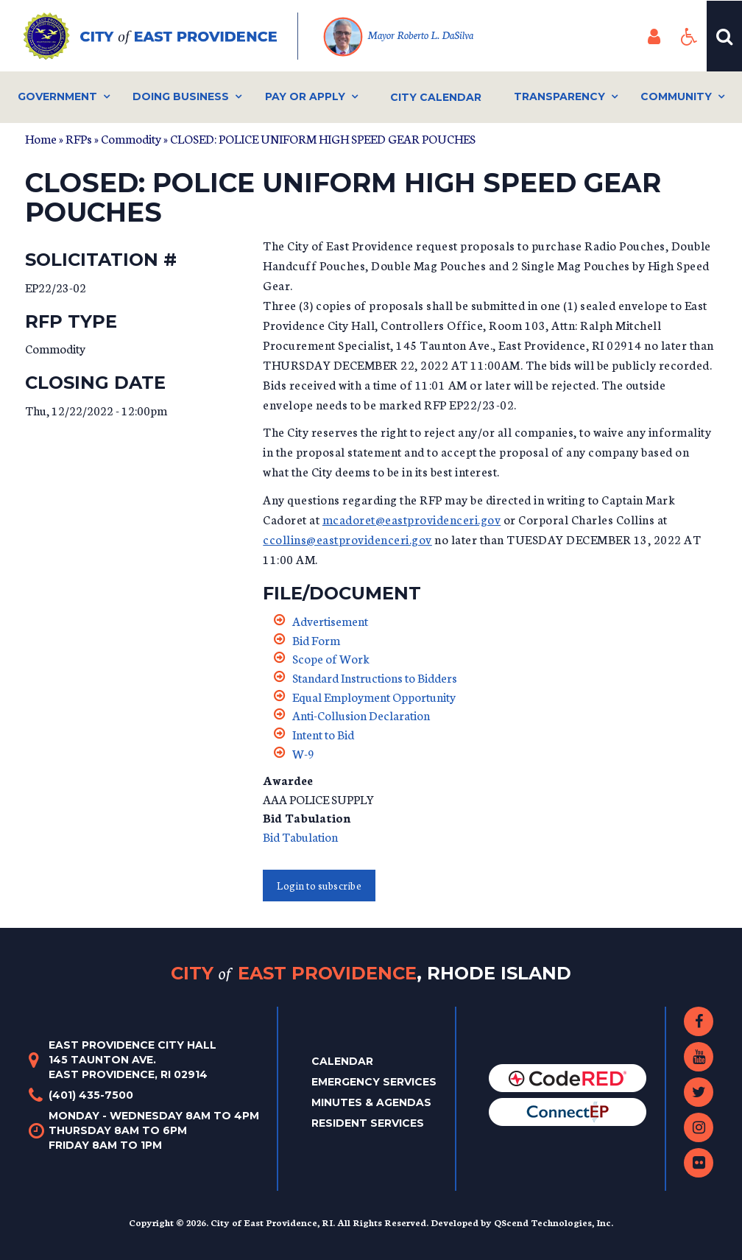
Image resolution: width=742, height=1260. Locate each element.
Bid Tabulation (300, 836)
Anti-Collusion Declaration (361, 714)
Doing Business (180, 96)
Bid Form (316, 639)
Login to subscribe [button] (319, 886)
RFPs (79, 138)
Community (676, 96)
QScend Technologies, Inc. (553, 1222)
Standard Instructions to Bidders (374, 677)
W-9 (303, 753)
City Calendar (435, 97)
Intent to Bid (323, 733)
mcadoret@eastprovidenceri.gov (411, 518)
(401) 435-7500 (91, 1095)
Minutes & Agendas (371, 1102)
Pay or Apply (305, 96)
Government (57, 96)
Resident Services (367, 1123)
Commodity (131, 138)
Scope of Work (331, 658)
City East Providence (371, 973)
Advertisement (330, 620)
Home (41, 138)
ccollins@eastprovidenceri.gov (347, 538)
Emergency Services (374, 1081)
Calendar (342, 1061)
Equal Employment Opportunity (374, 696)
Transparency (559, 96)
